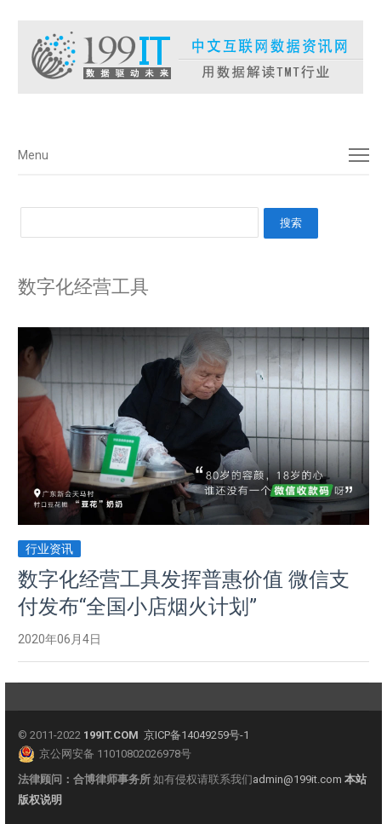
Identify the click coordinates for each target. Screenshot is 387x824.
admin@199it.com (298, 779)
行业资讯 (49, 549)
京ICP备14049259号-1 (196, 735)
